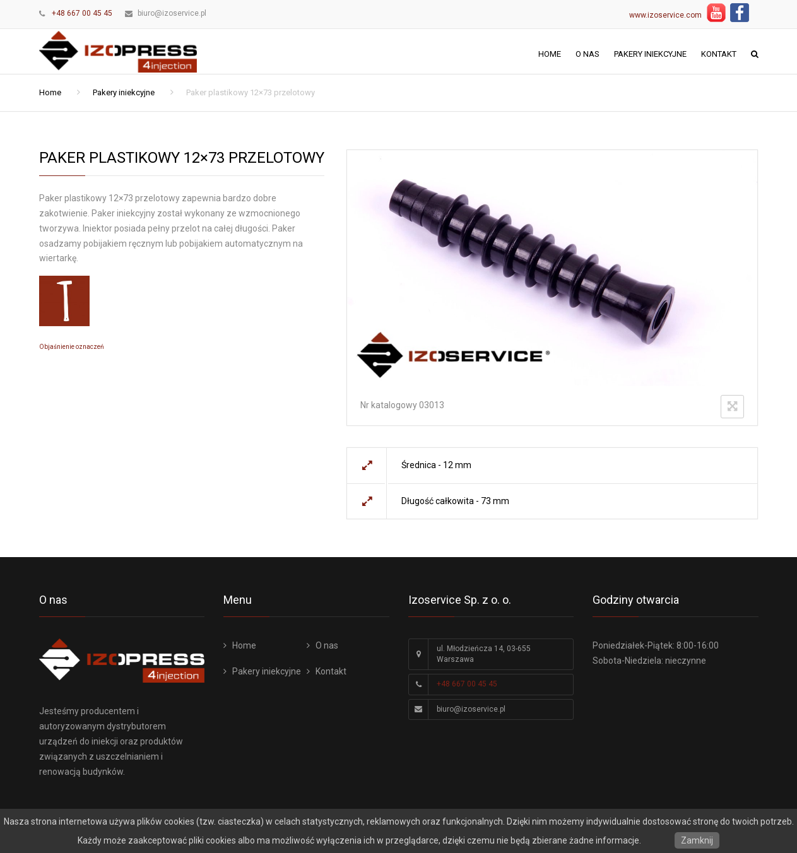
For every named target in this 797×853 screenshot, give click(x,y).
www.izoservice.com (665, 15)
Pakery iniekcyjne (650, 54)
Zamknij (697, 840)
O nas (587, 54)
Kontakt (718, 54)
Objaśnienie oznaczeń (71, 346)
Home (549, 54)
